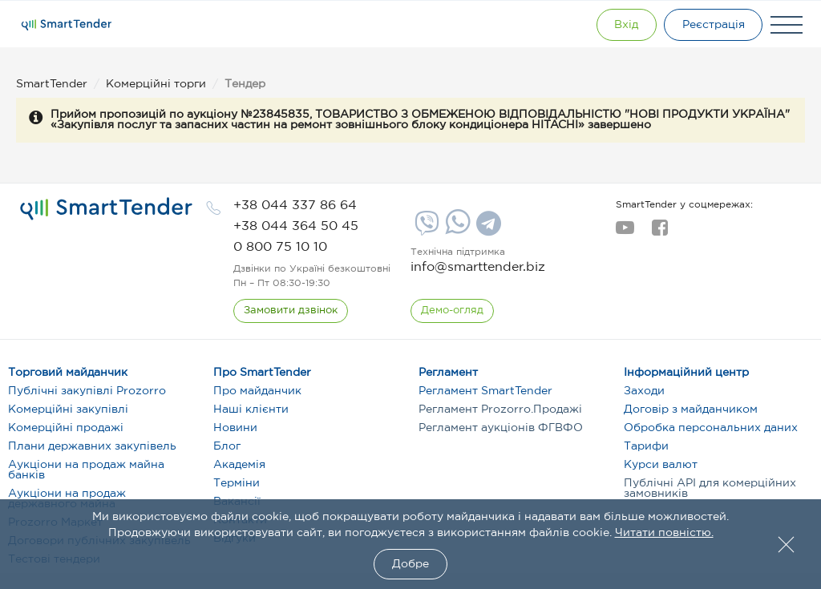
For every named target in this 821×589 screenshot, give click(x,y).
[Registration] (712, 25)
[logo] (106, 209)
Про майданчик (257, 391)
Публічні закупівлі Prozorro (87, 391)
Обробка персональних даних (711, 428)
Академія (239, 465)
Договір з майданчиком (691, 409)
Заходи (644, 391)
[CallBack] (290, 311)
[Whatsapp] (455, 231)
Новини (235, 428)
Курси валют (661, 465)
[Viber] (424, 229)
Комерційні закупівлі (68, 409)
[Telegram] (486, 229)
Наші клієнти (251, 409)
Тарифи (646, 446)
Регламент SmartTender (485, 391)
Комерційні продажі (65, 428)
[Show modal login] (624, 25)
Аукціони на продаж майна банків (86, 470)
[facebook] (659, 232)
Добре (410, 564)
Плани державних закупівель (92, 446)
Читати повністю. (664, 533)
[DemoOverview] (452, 311)
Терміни (236, 483)
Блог (227, 446)
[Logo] (66, 25)
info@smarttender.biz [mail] (477, 267)
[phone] (295, 206)
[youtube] (625, 232)
